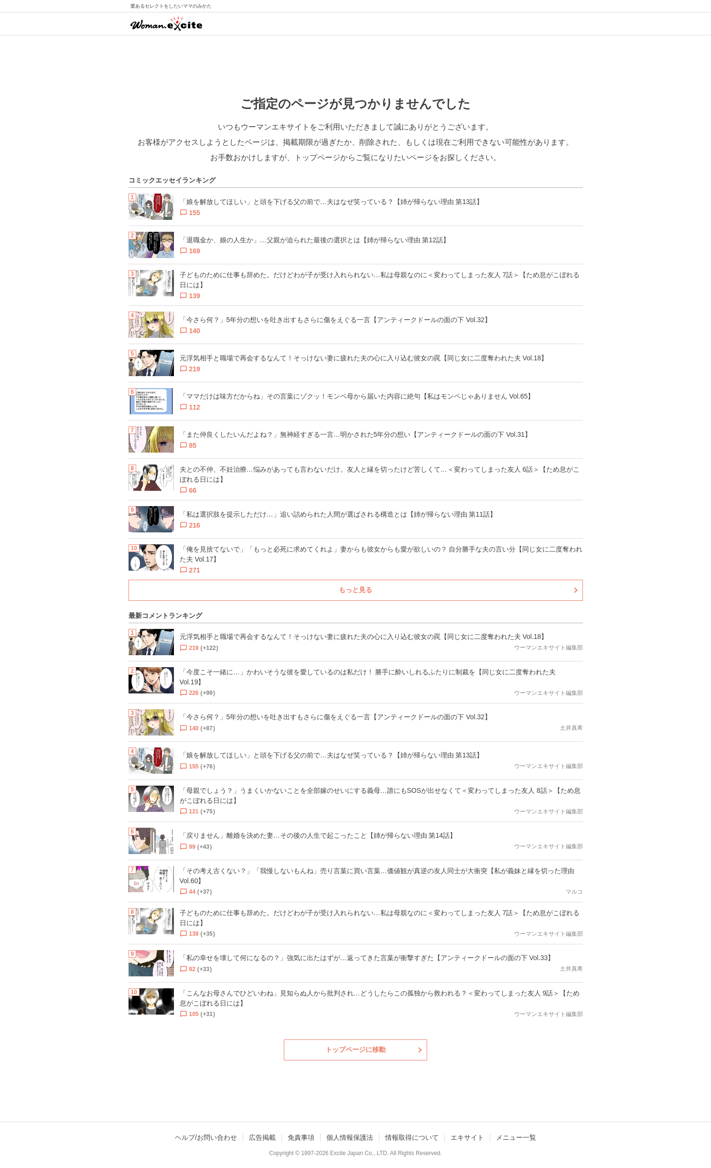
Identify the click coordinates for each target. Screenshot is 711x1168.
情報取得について (412, 1137)
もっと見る (355, 590)
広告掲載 (262, 1137)
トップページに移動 (355, 1049)
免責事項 (301, 1137)
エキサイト (467, 1137)
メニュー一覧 (516, 1137)
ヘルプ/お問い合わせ (206, 1137)
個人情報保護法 (349, 1137)
